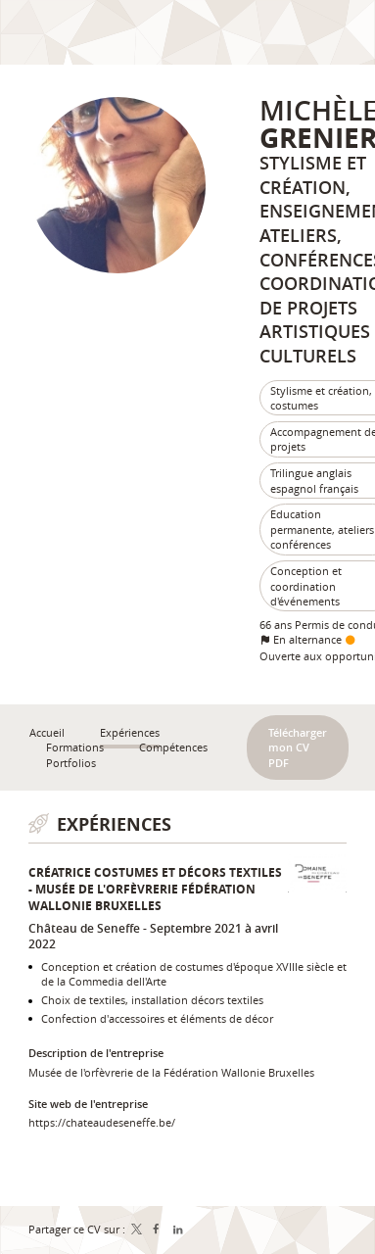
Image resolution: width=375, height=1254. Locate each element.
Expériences (114, 824)
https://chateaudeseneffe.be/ (101, 1122)
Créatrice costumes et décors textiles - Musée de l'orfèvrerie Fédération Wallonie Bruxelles (155, 889)
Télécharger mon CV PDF (297, 747)
